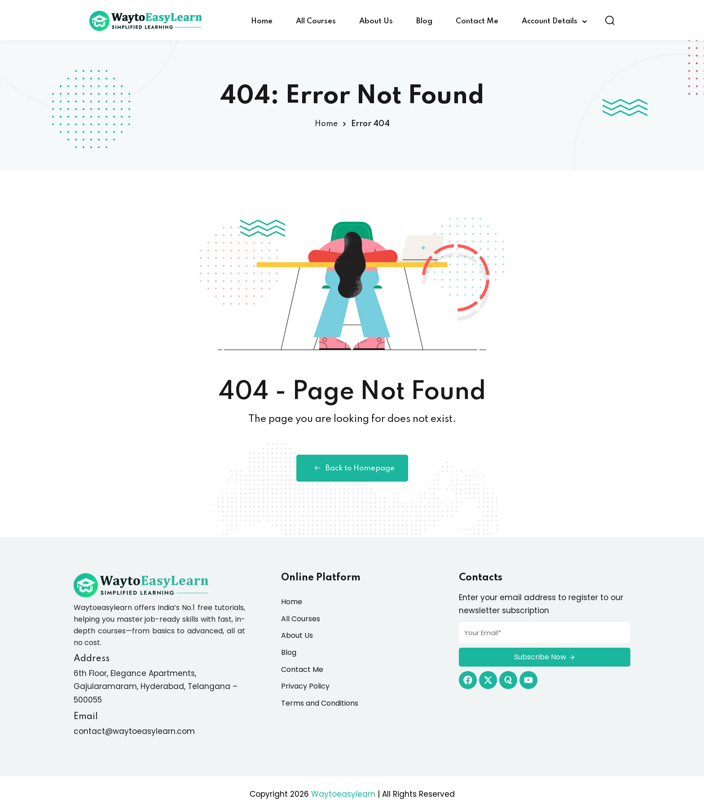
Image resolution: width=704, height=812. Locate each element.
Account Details (549, 21)
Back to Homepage (352, 468)
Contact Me (477, 21)
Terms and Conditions (319, 703)
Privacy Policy (305, 686)
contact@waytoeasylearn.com (134, 731)
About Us (376, 21)
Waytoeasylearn (343, 794)
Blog (424, 21)
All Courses (316, 21)
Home (262, 21)
